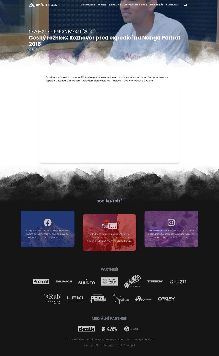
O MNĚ (102, 4)
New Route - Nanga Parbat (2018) (61, 31)
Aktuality (88, 4)
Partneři (156, 4)
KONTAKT (172, 4)
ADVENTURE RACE (136, 4)
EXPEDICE (115, 4)
